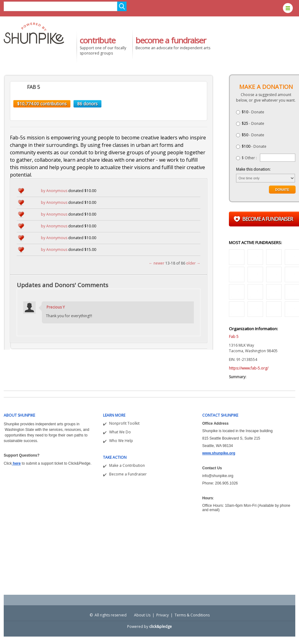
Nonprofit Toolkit (124, 423)
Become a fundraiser (267, 219)
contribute (97, 40)
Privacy (162, 615)
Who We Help (121, 440)
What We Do (120, 432)
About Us (142, 615)
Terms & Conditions (192, 615)
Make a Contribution (127, 465)
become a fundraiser (171, 40)
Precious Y (56, 307)
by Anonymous (54, 190)
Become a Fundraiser (128, 474)
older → (193, 263)
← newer (156, 263)
